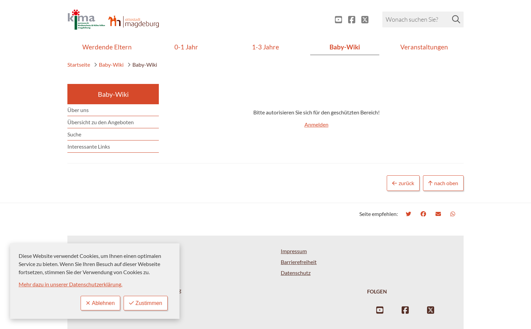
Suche (74, 134)
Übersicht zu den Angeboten (100, 122)
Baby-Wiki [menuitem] (345, 47)
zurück (403, 183)
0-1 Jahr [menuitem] (186, 47)
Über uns (78, 110)
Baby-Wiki (109, 64)
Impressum (294, 251)
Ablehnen (100, 303)
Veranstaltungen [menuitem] (424, 47)
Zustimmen (145, 303)
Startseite (78, 64)
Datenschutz (296, 272)
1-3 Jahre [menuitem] (265, 47)
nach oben (443, 183)
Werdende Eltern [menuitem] (107, 47)
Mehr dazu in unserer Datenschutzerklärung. (70, 284)
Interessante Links (88, 146)
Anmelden (316, 124)
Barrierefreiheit (299, 262)
